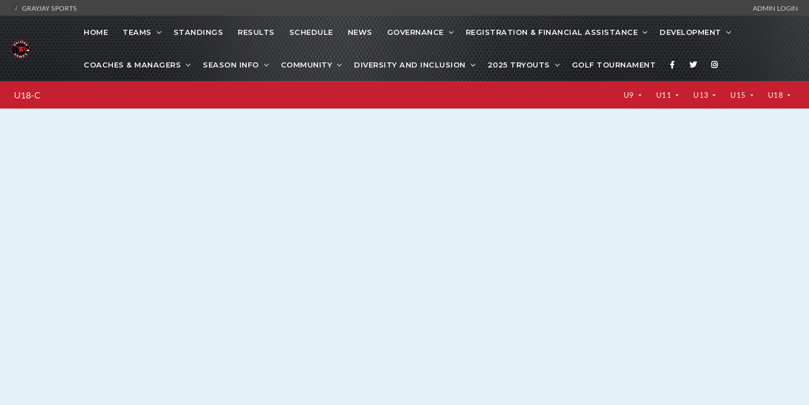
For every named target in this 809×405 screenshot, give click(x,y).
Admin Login (775, 7)
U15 (739, 95)
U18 (776, 95)
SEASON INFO (231, 64)
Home (96, 32)
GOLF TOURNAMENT (614, 64)
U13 (702, 95)
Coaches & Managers (132, 64)
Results (256, 32)
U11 (665, 95)
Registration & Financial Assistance (552, 32)
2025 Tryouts (519, 64)
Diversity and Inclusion (410, 64)
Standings (199, 32)
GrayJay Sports (44, 7)
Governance (415, 32)
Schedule (311, 32)
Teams (137, 32)
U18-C (27, 95)
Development (690, 32)
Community (307, 64)
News (360, 32)
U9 (630, 95)
